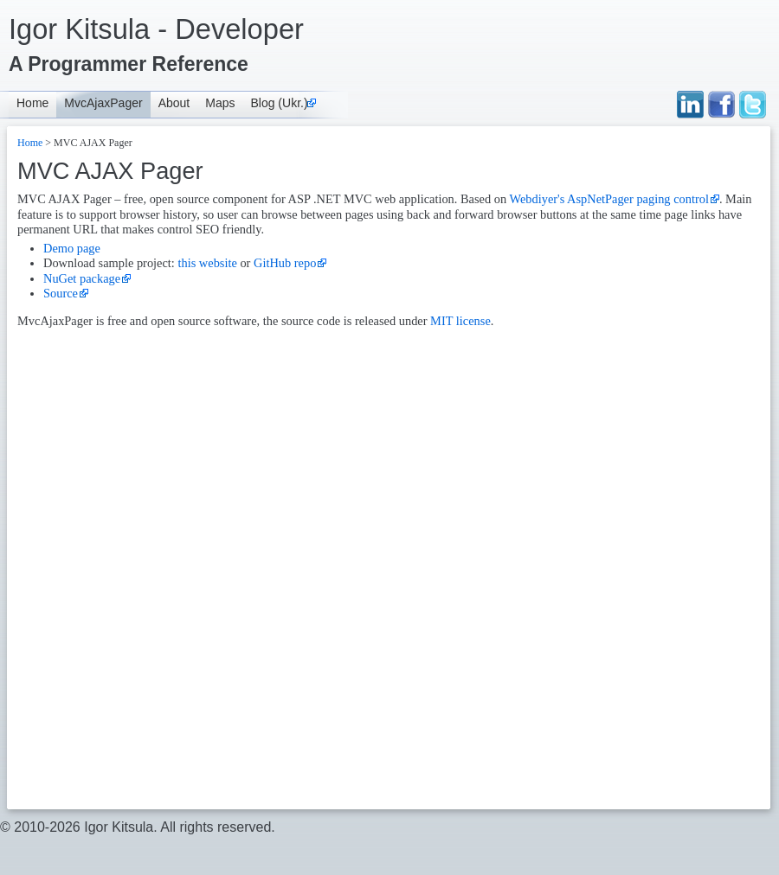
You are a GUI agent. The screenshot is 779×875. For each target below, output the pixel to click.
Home (32, 103)
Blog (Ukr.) (278, 103)
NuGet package (81, 278)
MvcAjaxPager (103, 103)
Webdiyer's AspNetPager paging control (608, 199)
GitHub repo (285, 263)
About (174, 103)
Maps (220, 103)
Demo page (71, 248)
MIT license (460, 321)
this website (206, 263)
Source (60, 293)
